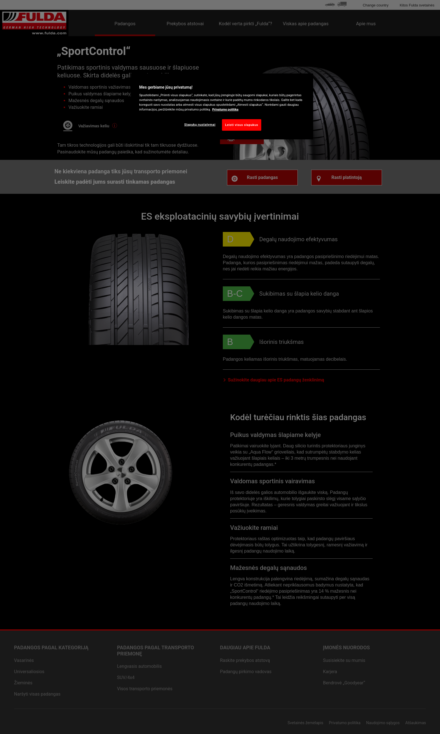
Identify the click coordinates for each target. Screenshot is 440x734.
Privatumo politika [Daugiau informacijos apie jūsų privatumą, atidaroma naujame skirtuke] (225, 109)
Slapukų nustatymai (200, 124)
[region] (222, 106)
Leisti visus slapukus (241, 125)
